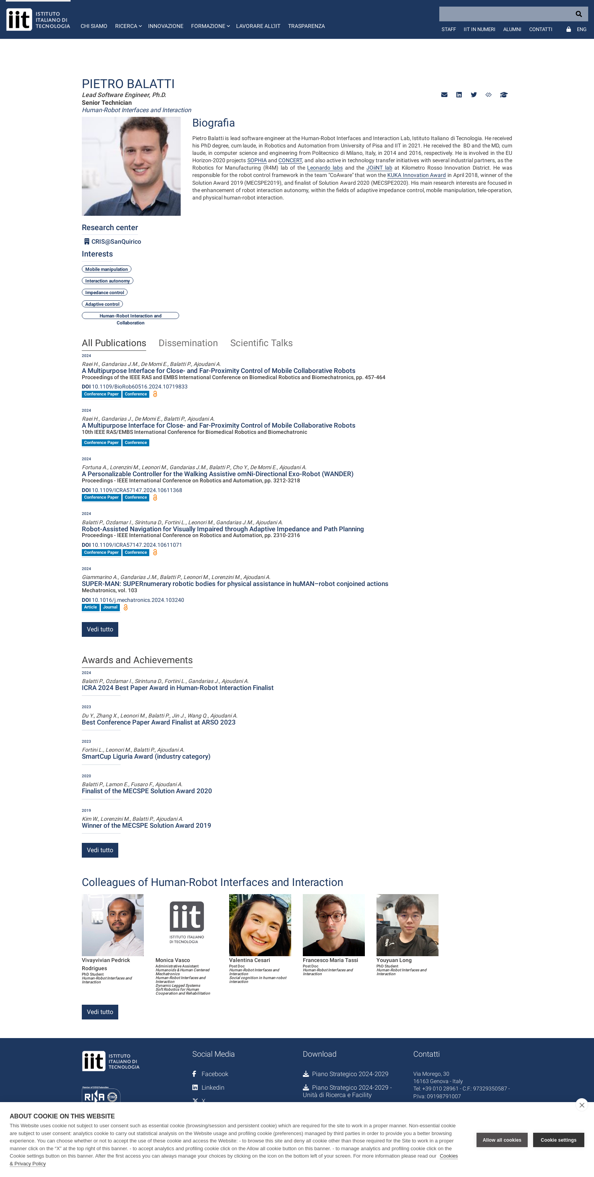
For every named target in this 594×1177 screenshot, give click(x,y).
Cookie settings (559, 1139)
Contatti (541, 29)
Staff (449, 29)
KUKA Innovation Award (416, 175)
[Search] (513, 14)
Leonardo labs (325, 168)
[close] (581, 1104)
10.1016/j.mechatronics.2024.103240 (133, 600)
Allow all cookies (502, 1139)
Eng (582, 29)
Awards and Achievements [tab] (137, 660)
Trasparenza (306, 26)
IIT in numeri (480, 29)
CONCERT (290, 160)
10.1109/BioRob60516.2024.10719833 (135, 386)
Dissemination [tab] (188, 343)
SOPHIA (257, 160)
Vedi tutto (100, 629)
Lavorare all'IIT (258, 26)
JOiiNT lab (379, 168)
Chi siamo (94, 26)
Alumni (512, 29)
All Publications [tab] (114, 343)
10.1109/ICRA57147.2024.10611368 (132, 490)
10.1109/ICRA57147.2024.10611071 (132, 545)
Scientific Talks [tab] (261, 343)
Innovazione (165, 26)
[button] (127, 19)
